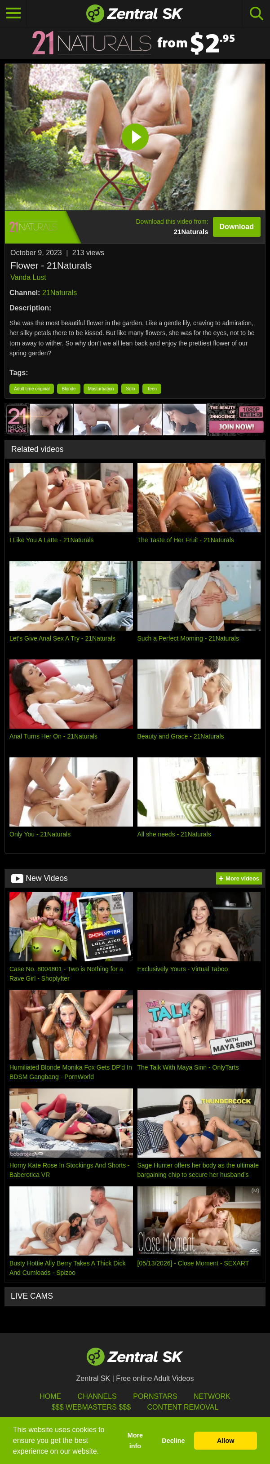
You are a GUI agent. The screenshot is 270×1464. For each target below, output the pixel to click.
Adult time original (31, 388)
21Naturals (59, 292)
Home (50, 1396)
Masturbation (101, 388)
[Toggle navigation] (13, 13)
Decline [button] (173, 1440)
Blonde (68, 388)
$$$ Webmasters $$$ (91, 1407)
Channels (97, 1396)
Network (212, 1396)
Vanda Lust (28, 277)
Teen (152, 388)
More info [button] (135, 1441)
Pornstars (155, 1396)
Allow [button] (225, 1440)
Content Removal (182, 1407)
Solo (130, 388)
